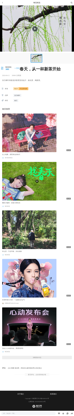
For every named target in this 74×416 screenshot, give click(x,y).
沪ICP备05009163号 (43, 398)
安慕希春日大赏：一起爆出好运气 (13, 300)
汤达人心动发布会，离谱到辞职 (12, 348)
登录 (12, 368)
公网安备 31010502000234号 (37, 401)
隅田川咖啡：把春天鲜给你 (11, 203)
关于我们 (20, 394)
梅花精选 (8, 67)
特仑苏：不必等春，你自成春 (12, 251)
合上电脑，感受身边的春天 (11, 154)
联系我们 (53, 394)
